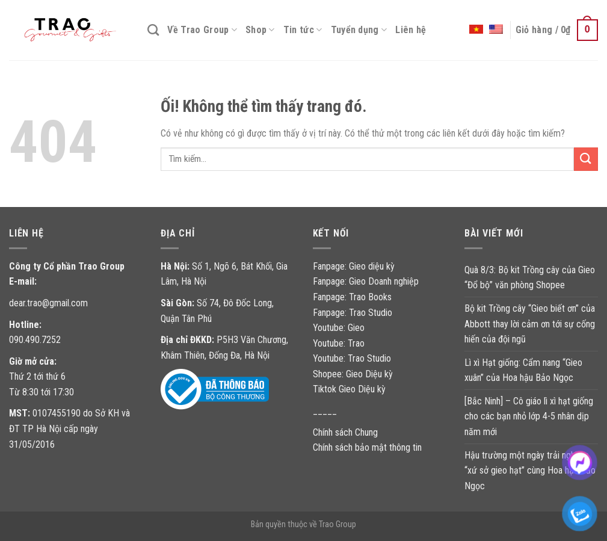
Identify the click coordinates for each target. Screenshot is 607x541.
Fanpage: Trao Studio (352, 312)
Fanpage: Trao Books (353, 297)
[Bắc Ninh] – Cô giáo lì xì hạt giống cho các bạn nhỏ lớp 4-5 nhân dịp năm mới (528, 416)
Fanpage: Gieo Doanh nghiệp (366, 281)
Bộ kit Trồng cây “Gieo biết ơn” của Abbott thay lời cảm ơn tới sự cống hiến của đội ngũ (529, 324)
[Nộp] (586, 159)
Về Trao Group (202, 30)
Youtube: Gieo (339, 327)
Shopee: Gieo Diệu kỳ (353, 374)
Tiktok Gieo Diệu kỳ (349, 389)
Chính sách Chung (345, 432)
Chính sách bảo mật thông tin (367, 447)
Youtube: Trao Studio (352, 358)
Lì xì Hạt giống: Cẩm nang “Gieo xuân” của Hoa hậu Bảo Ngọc (523, 370)
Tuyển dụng (359, 30)
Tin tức (302, 30)
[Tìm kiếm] (153, 30)
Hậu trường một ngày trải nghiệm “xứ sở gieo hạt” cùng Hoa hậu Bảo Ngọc (530, 471)
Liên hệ (410, 30)
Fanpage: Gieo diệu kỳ (354, 266)
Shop (260, 30)
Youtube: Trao (340, 343)
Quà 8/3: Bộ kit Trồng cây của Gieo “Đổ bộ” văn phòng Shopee (529, 277)
